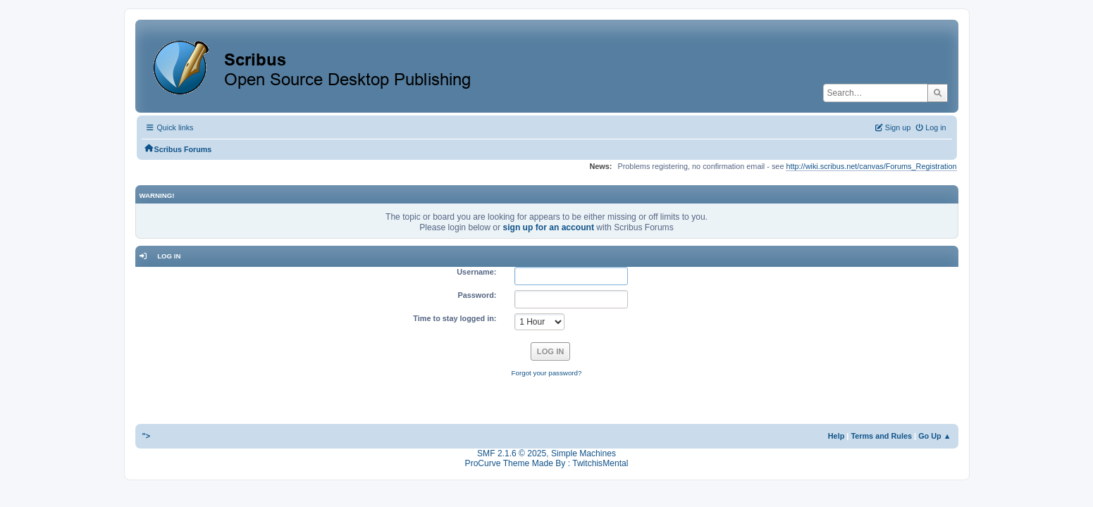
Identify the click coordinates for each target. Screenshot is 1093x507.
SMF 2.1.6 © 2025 (511, 453)
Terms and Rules (881, 436)
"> (146, 436)
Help (836, 436)
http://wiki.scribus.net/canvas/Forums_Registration (871, 166)
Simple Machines (583, 453)
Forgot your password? (547, 373)
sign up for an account (548, 227)
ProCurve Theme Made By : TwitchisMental (547, 463)
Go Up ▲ (934, 436)
